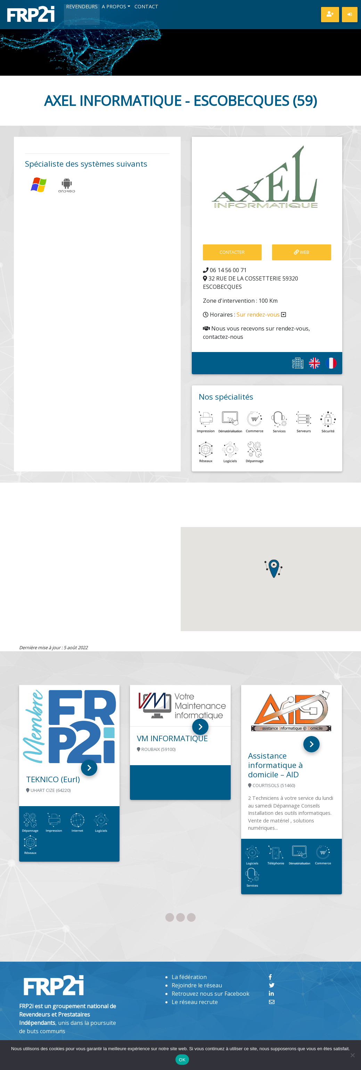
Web (301, 252)
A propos (114, 7)
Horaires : (244, 314)
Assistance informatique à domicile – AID (275, 765)
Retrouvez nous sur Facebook (210, 993)
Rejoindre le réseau (197, 985)
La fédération (189, 977)
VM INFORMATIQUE (172, 738)
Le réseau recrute (195, 1002)
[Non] (352, 1055)
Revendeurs (82, 7)
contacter (232, 252)
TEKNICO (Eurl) (53, 779)
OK (182, 1059)
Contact (146, 7)
